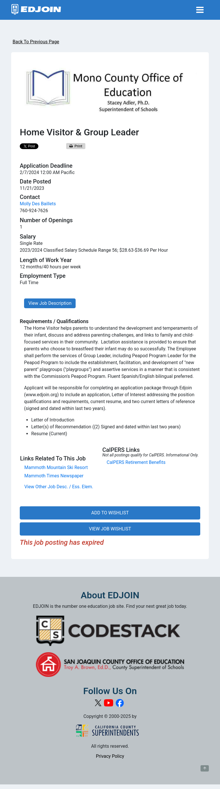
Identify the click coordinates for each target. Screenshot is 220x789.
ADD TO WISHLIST (110, 512)
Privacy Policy (110, 756)
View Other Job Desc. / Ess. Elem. (58, 486)
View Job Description (49, 303)
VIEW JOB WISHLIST (110, 529)
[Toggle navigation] (199, 10)
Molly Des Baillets (38, 203)
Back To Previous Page (36, 41)
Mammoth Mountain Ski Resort (56, 467)
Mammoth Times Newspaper (54, 476)
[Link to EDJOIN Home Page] (36, 9)
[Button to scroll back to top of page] (205, 768)
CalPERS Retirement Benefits (136, 462)
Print (75, 146)
